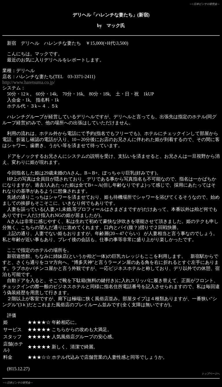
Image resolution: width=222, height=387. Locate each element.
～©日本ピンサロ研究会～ (204, 4)
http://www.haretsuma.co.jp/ (28, 82)
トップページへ (210, 373)
